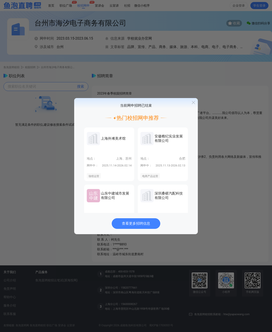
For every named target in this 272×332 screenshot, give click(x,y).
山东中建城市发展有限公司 (115, 195)
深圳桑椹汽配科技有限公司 (169, 195)
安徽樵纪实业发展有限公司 (169, 138)
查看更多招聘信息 (136, 223)
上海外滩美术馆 (113, 138)
